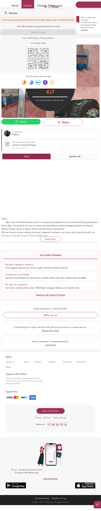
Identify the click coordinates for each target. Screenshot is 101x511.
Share (21, 121)
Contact (51, 362)
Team (26, 362)
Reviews (47, 417)
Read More (50, 239)
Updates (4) (74, 156)
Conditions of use (59, 498)
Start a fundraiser (50, 411)
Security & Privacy (42, 498)
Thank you (67, 362)
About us (10, 362)
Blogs (8, 367)
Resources (81, 362)
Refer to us (50, 315)
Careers (37, 362)
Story (26, 156)
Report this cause (50, 330)
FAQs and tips (59, 417)
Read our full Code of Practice (50, 295)
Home (15, 5)
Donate (28, 5)
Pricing (41, 5)
